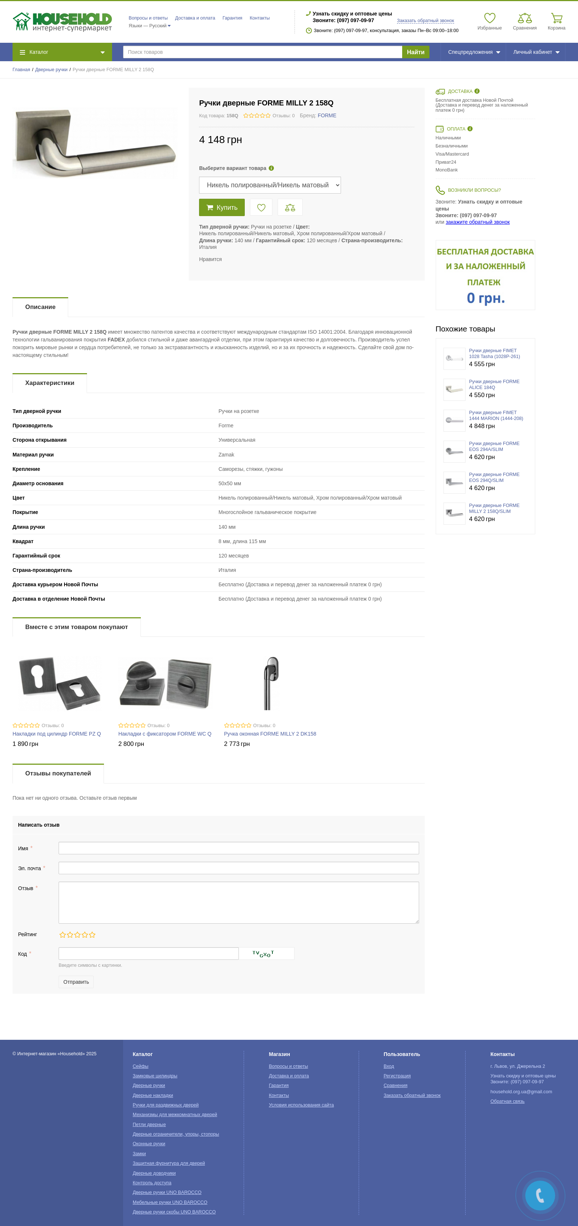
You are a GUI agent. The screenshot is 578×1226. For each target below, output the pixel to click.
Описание (40, 306)
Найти (416, 52)
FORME (327, 115)
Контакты (259, 18)
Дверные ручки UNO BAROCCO (167, 1192)
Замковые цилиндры (155, 1076)
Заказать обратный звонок (425, 20)
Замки (139, 1153)
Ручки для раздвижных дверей (166, 1105)
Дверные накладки (153, 1095)
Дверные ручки (51, 69)
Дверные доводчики (154, 1173)
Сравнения (396, 1085)
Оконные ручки (149, 1143)
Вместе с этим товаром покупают (76, 627)
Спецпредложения (474, 52)
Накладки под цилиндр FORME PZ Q (57, 734)
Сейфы (141, 1066)
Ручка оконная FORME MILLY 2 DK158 (270, 734)
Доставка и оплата (195, 18)
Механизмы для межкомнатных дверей (175, 1114)
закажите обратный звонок (478, 222)
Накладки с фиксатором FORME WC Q (165, 734)
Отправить (76, 982)
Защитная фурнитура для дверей (169, 1163)
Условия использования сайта (301, 1105)
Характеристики (49, 382)
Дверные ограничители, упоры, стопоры (176, 1134)
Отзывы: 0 (283, 115)
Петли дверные (149, 1124)
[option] (485, 275)
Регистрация (397, 1076)
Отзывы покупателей (58, 773)
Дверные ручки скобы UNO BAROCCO (174, 1212)
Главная (21, 69)
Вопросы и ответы (148, 18)
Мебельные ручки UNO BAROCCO (170, 1202)
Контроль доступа (152, 1182)
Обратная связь (507, 1101)
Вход (389, 1066)
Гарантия (233, 18)
